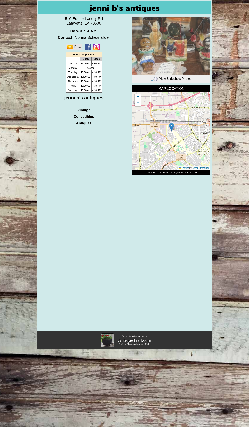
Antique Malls (143, 344)
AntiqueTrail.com (134, 340)
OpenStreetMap (201, 168)
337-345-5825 (88, 31)
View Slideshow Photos (171, 78)
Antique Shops (126, 344)
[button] (171, 127)
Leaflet (184, 168)
